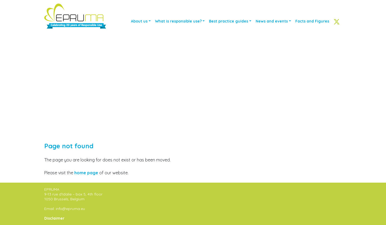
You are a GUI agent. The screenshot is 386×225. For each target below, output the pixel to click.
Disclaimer (54, 218)
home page (86, 172)
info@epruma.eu (70, 208)
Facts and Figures (312, 21)
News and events (272, 21)
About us (139, 21)
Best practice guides (228, 21)
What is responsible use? (178, 21)
